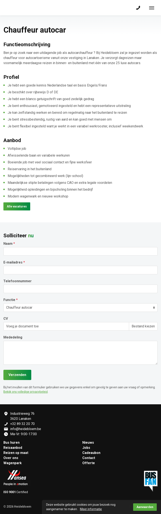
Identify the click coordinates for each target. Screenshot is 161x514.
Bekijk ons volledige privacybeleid (25, 391)
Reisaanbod (12, 448)
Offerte (88, 463)
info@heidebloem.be (25, 429)
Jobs (86, 448)
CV (5, 318)
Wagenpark (12, 463)
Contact (88, 458)
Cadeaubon (91, 453)
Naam (8, 243)
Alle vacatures (17, 206)
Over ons (10, 458)
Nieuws (88, 443)
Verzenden (17, 375)
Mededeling (12, 337)
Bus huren (11, 443)
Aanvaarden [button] (145, 507)
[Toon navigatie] (151, 7)
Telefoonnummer (17, 281)
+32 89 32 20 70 (22, 424)
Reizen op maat (15, 453)
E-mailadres (13, 262)
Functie (9, 300)
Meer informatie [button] (91, 509)
